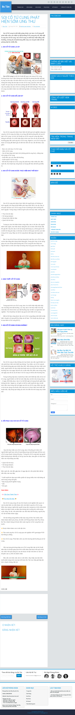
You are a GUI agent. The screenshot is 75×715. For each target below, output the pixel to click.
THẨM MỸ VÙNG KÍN (55, 229)
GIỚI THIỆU (53, 219)
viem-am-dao (54, 315)
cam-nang (53, 243)
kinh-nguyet (53, 261)
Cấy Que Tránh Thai (10, 494)
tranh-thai (53, 307)
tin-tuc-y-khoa (54, 305)
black (52, 166)
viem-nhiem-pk (54, 318)
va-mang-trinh (54, 313)
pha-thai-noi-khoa (55, 277)
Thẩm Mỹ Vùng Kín (66, 7)
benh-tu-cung (23, 26)
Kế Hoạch (55, 7)
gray (60, 166)
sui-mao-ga (53, 295)
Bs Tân (6, 6)
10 (51, 173)
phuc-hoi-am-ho (54, 284)
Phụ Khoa (28, 698)
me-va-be (53, 264)
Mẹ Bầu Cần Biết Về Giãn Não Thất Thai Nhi (65, 351)
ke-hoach (53, 251)
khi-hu (52, 254)
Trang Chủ (28, 691)
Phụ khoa (46, 7)
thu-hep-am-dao (54, 302)
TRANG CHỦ (54, 216)
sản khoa (38, 7)
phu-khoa (29, 26)
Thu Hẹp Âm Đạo (9, 499)
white (54, 166)
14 (57, 173)
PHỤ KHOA (53, 224)
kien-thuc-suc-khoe (55, 259)
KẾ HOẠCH (53, 227)
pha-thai (53, 272)
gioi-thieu (53, 246)
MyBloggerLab (44, 712)
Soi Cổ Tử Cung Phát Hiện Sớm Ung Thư (20, 19)
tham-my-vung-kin (55, 300)
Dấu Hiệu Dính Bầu (63, 340)
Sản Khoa (28, 696)
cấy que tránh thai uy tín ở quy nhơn (64, 330)
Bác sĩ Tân (5, 26)
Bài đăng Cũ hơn (42, 617)
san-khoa (53, 290)
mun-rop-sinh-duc (55, 266)
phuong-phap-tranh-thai (56, 287)
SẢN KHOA (53, 221)
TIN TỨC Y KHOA (55, 232)
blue (57, 166)
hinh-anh (53, 248)
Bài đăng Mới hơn (6, 617)
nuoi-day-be (53, 269)
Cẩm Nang (29, 7)
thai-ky (52, 297)
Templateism (37, 712)
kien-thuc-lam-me (55, 256)
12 (54, 173)
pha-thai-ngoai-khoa (55, 274)
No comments (37, 26)
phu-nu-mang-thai (55, 282)
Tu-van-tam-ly (54, 310)
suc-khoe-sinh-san (55, 292)
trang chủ (20, 7)
